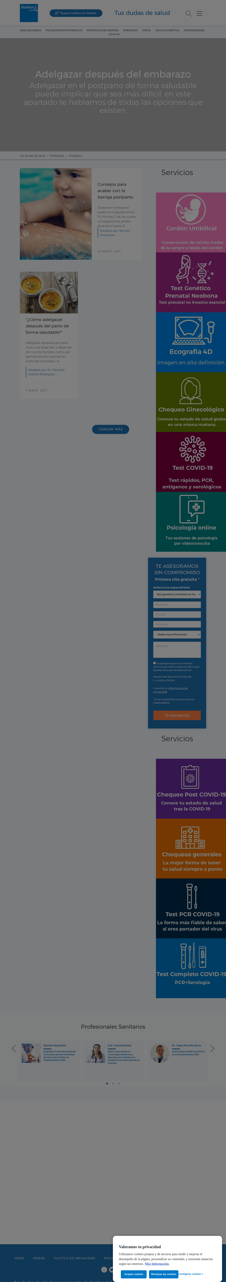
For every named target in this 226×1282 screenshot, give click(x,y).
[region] (167, 1259)
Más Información (157, 1264)
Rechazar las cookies (163, 1274)
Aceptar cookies (133, 1274)
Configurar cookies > (191, 1274)
